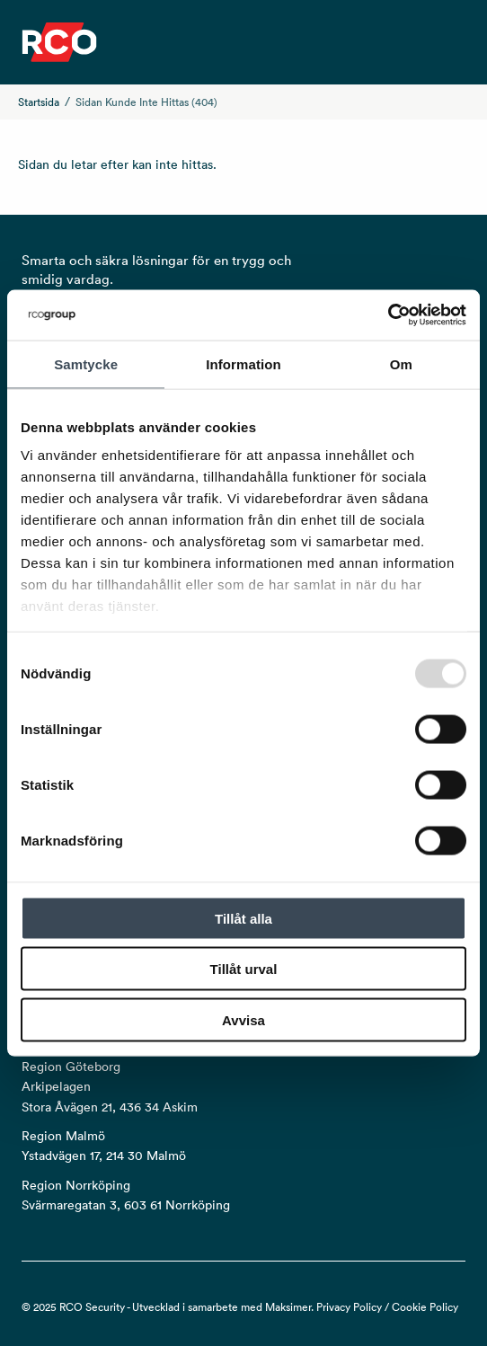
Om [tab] (401, 363)
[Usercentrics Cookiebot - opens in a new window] (387, 315)
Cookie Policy (425, 1307)
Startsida (38, 102)
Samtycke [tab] (86, 363)
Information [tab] (243, 363)
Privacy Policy (349, 1307)
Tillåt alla (243, 917)
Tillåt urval (244, 969)
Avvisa (243, 1019)
